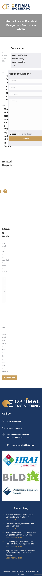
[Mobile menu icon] (37, 7)
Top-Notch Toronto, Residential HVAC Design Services (20, 525)
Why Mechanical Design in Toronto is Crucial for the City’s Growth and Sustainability (20, 553)
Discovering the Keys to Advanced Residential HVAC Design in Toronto (20, 543)
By (4, 54)
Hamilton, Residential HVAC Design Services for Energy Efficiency (19, 516)
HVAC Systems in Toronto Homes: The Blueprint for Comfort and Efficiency (21, 534)
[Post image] (3, 514)
